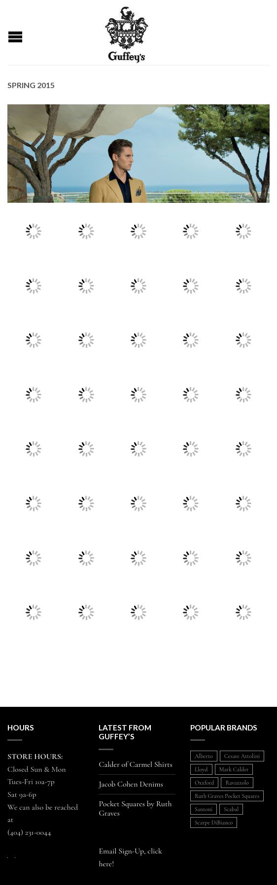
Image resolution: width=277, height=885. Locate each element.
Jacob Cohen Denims (131, 784)
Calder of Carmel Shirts (135, 764)
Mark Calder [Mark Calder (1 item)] (234, 769)
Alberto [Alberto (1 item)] (204, 756)
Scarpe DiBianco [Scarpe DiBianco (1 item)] (214, 822)
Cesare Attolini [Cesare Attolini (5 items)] (242, 756)
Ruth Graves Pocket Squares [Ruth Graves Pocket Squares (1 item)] (227, 795)
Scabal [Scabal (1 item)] (231, 809)
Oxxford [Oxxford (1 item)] (204, 782)
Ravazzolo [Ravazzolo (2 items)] (236, 782)
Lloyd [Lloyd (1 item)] (201, 769)
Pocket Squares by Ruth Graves (135, 808)
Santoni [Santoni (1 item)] (203, 809)
